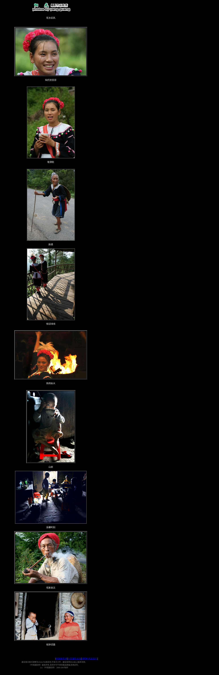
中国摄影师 (61, 658)
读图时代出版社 (89, 658)
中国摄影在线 (74, 658)
